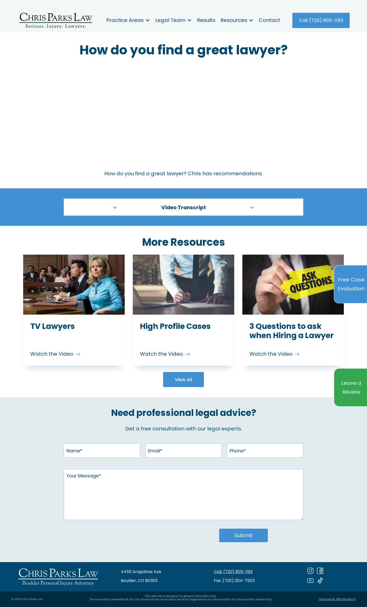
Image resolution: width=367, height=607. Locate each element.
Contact (269, 20)
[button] (128, 20)
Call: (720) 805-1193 (233, 572)
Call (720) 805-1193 (321, 20)
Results (206, 20)
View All (183, 379)
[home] (55, 20)
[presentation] (123, 536)
